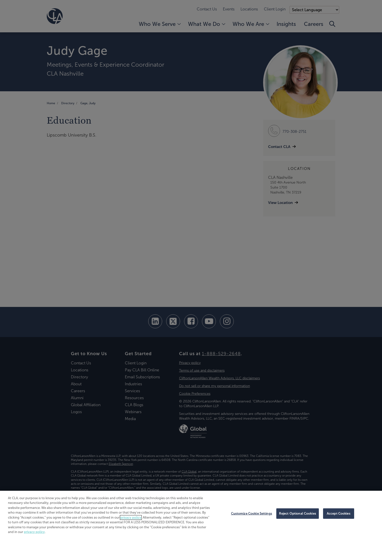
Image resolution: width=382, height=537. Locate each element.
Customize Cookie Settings (251, 513)
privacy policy (130, 517)
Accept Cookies (338, 513)
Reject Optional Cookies (297, 513)
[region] (191, 514)
